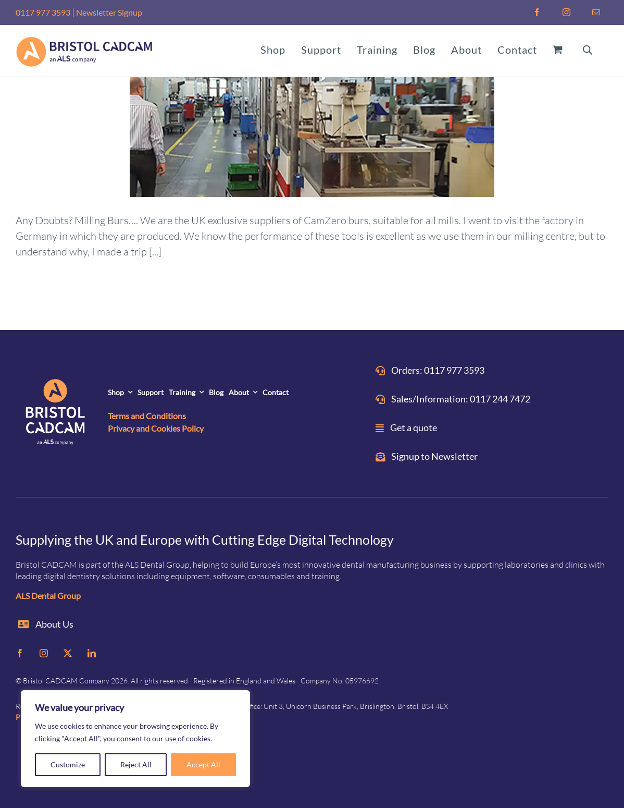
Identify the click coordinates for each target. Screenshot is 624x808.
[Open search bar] (587, 49)
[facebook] (20, 653)
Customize (68, 764)
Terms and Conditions (147, 416)
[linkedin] (92, 653)
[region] (135, 738)
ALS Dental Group (48, 596)
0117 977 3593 (43, 12)
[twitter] (68, 653)
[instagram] (44, 653)
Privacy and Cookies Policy (156, 428)
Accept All (203, 764)
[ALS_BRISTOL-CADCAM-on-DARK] (56, 414)
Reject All (136, 764)
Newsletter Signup (109, 12)
